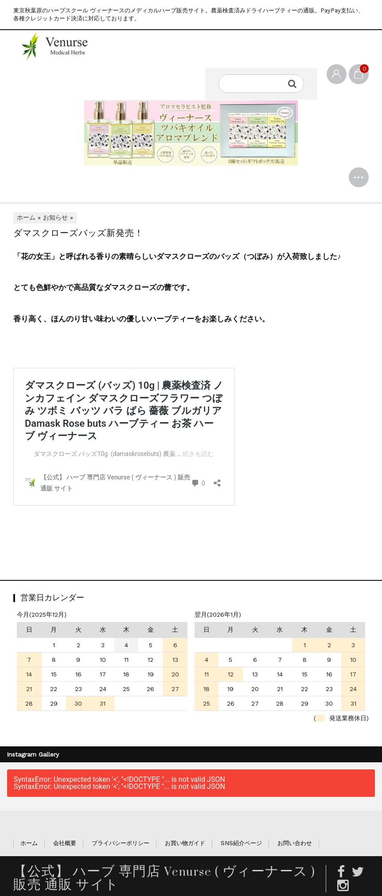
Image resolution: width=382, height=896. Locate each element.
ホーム (26, 219)
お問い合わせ (294, 845)
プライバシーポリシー (120, 845)
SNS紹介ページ (241, 845)
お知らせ (55, 219)
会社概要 (64, 845)
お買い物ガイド (185, 845)
